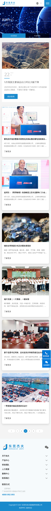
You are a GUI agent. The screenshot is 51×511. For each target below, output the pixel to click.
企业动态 (14, 36)
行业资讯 (37, 36)
